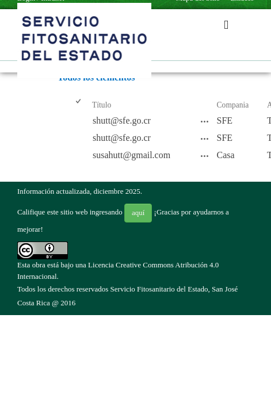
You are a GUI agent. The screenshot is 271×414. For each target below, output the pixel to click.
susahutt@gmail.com (131, 155)
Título (101, 105)
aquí (138, 212)
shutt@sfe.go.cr (122, 120)
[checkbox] (79, 105)
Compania (233, 105)
